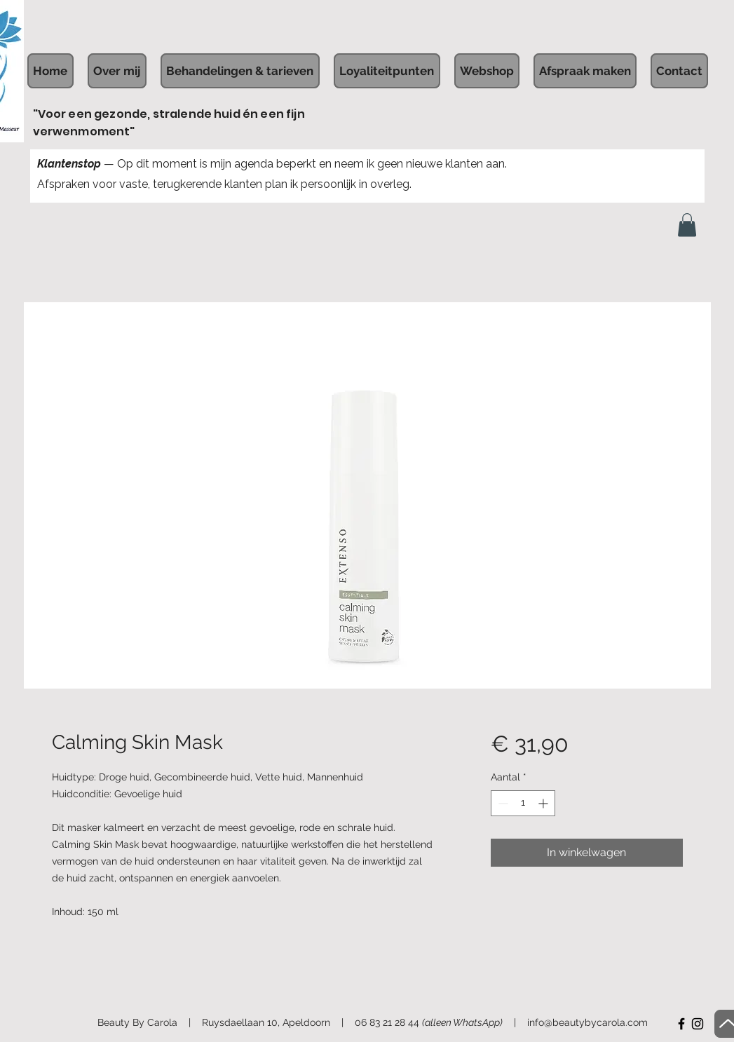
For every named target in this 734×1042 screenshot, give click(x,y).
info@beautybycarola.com (587, 1022)
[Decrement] (501, 803)
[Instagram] (697, 1023)
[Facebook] (681, 1023)
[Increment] (544, 803)
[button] (687, 224)
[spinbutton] (523, 803)
